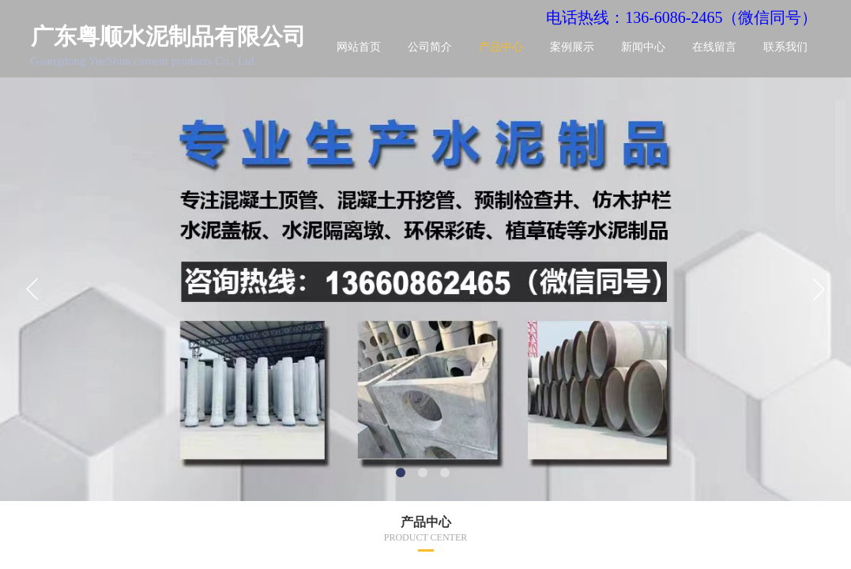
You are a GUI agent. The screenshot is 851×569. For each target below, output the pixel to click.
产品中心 (501, 47)
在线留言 (714, 47)
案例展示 (572, 47)
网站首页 (359, 47)
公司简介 (430, 47)
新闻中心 (643, 47)
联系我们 (785, 47)
